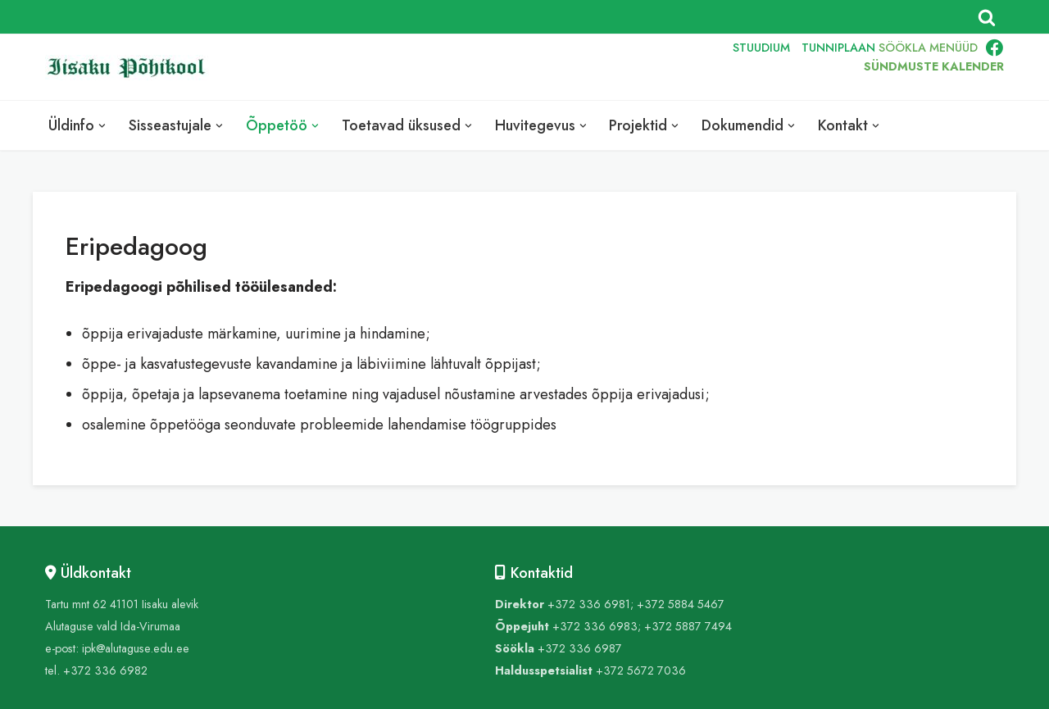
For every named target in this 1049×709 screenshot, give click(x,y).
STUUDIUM (761, 47)
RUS (685, 67)
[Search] (987, 17)
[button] (102, 126)
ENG (648, 67)
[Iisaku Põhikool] (131, 67)
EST (610, 67)
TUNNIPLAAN (838, 47)
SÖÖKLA (902, 47)
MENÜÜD (953, 47)
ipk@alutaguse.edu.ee (135, 648)
